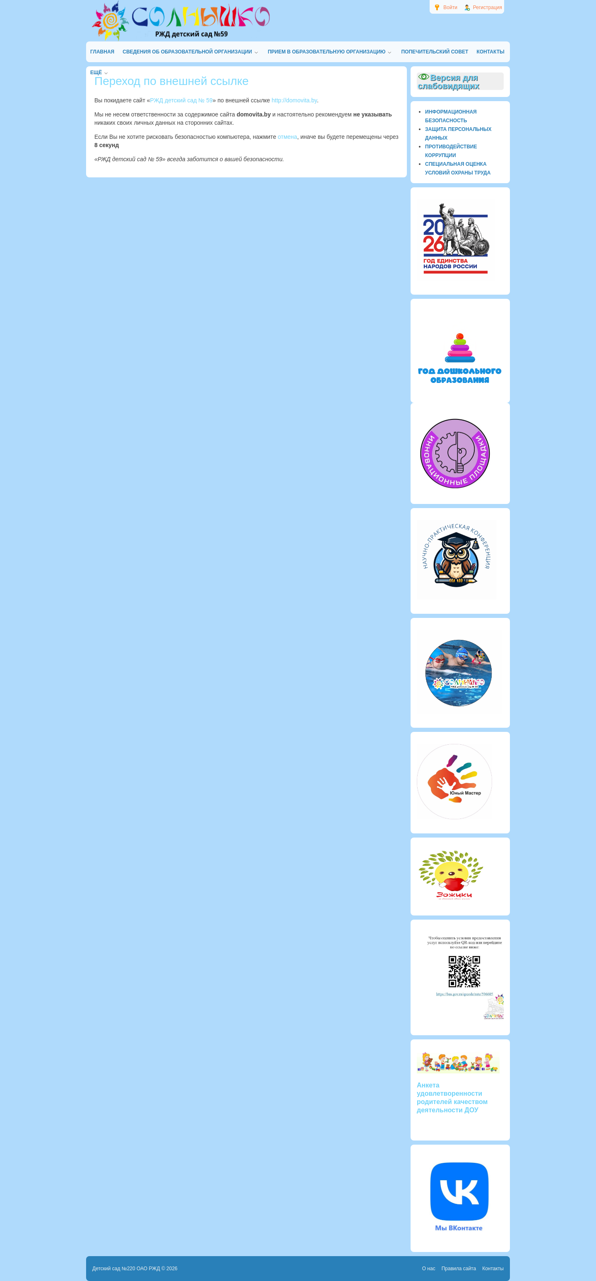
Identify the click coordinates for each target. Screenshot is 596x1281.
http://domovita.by (294, 100)
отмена (287, 136)
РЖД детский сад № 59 (181, 100)
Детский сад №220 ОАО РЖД (126, 1268)
